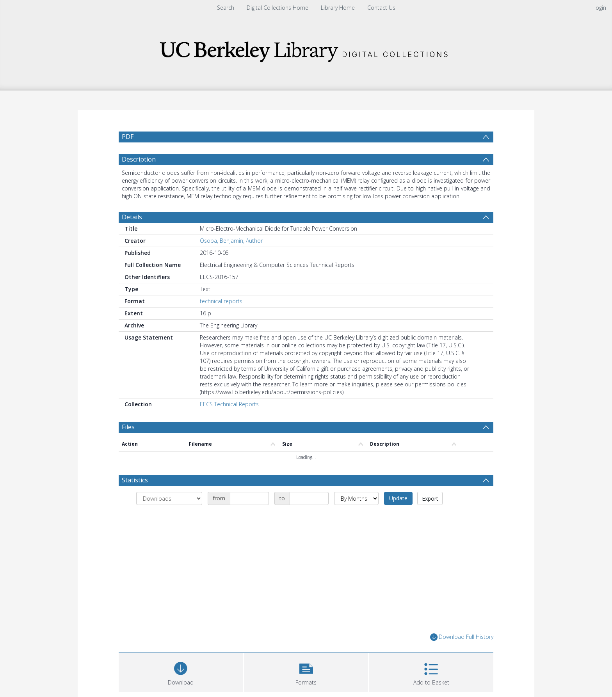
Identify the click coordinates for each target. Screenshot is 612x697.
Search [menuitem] (225, 7)
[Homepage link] (306, 49)
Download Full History (461, 656)
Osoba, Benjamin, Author (231, 259)
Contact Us (381, 7)
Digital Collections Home (277, 7)
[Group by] (169, 517)
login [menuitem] (600, 7)
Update (398, 517)
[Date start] (249, 517)
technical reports (221, 320)
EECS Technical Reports (229, 423)
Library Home (338, 7)
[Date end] (309, 517)
